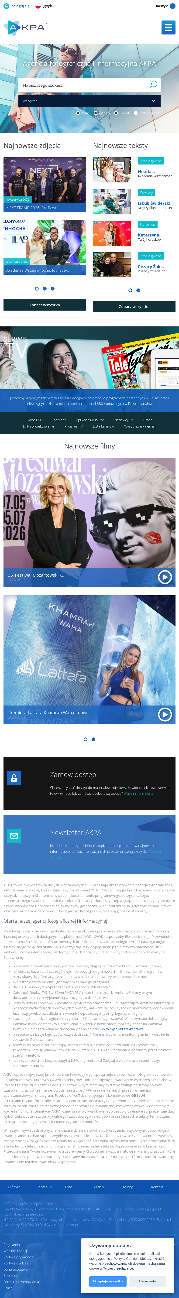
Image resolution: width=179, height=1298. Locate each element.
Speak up (10, 1275)
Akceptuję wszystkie (108, 1281)
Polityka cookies (15, 1263)
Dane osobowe (15, 1269)
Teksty (128, 1187)
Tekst (121, 113)
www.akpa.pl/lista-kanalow (122, 1029)
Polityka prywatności (19, 1257)
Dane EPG (35, 420)
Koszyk (166, 6)
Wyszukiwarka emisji (140, 426)
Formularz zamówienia (21, 1281)
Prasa (147, 420)
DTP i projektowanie (38, 426)
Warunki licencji (15, 1250)
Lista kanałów (103, 426)
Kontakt (157, 1187)
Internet (59, 420)
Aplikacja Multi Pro (90, 420)
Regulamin (11, 1244)
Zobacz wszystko (44, 305)
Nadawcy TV (123, 420)
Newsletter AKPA (75, 832)
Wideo (102, 113)
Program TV (74, 426)
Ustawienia (147, 1281)
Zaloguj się (16, 6)
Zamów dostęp (73, 774)
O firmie (14, 1187)
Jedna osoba (146, 113)
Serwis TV (44, 1187)
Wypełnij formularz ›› (140, 793)
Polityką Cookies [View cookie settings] (126, 1258)
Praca (7, 1287)
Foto (82, 113)
